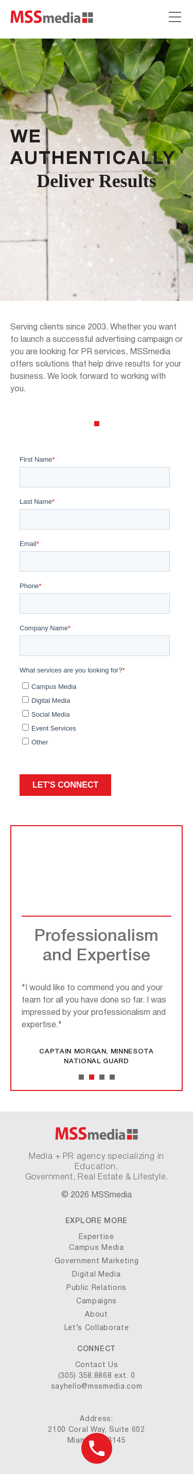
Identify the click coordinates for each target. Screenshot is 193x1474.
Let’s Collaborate (96, 1328)
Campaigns (96, 1301)
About (96, 1315)
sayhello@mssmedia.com (97, 1387)
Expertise (96, 1237)
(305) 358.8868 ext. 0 (96, 1376)
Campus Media (96, 1248)
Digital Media (96, 1274)
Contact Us (96, 1365)
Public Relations (96, 1288)
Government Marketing (97, 1261)
